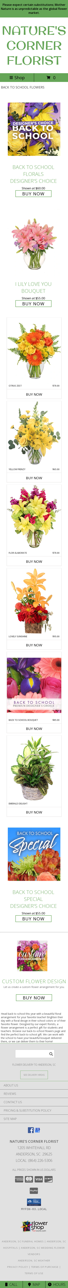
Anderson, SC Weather (34, 1260)
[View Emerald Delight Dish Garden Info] (34, 769)
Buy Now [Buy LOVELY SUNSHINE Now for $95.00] (34, 645)
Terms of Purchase (45, 1267)
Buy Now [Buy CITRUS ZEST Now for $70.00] (34, 394)
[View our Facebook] (31, 1132)
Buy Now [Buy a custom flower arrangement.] (34, 998)
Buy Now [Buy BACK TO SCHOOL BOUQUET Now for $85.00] (34, 728)
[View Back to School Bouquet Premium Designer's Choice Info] (34, 685)
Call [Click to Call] (11, 1284)
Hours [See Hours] (56, 1284)
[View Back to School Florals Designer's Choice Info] (34, 129)
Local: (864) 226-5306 (34, 1160)
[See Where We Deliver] (34, 1074)
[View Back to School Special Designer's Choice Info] (34, 854)
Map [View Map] (34, 1284)
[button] (34, 1202)
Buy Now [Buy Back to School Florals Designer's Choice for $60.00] (33, 194)
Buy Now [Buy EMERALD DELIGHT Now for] (34, 812)
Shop (17, 77)
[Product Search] (34, 1054)
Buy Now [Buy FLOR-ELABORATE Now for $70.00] (34, 561)
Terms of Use (34, 1273)
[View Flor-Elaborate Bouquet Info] (34, 518)
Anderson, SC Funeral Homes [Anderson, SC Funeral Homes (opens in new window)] (23, 1241)
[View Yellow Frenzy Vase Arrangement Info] (34, 434)
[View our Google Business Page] (37, 1132)
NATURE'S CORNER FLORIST (34, 45)
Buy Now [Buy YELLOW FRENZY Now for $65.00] (34, 478)
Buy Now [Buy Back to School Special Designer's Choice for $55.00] (33, 919)
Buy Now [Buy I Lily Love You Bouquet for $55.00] (33, 304)
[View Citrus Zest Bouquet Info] (34, 351)
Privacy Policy (17, 1267)
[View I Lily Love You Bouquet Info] (34, 243)
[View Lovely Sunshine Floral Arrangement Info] (34, 601)
